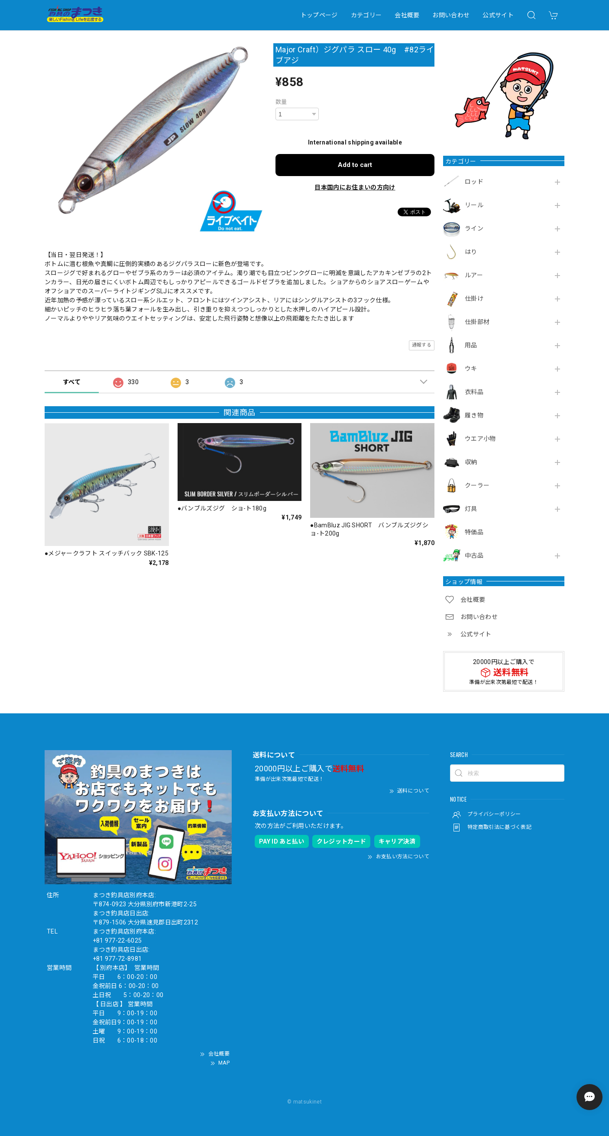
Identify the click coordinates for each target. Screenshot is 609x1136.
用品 (471, 345)
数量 (281, 102)
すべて (72, 382)
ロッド (474, 181)
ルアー (474, 275)
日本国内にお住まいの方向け (354, 187)
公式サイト (498, 15)
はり (471, 251)
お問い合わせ (451, 15)
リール (474, 205)
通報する (421, 345)
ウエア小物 (480, 438)
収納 (471, 462)
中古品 (474, 555)
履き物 (474, 415)
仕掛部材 (477, 321)
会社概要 (407, 15)
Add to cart (355, 165)
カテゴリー (366, 15)
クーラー (477, 485)
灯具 (471, 508)
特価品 (474, 532)
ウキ (471, 368)
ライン (474, 228)
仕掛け (474, 298)
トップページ (319, 15)
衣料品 (474, 391)
